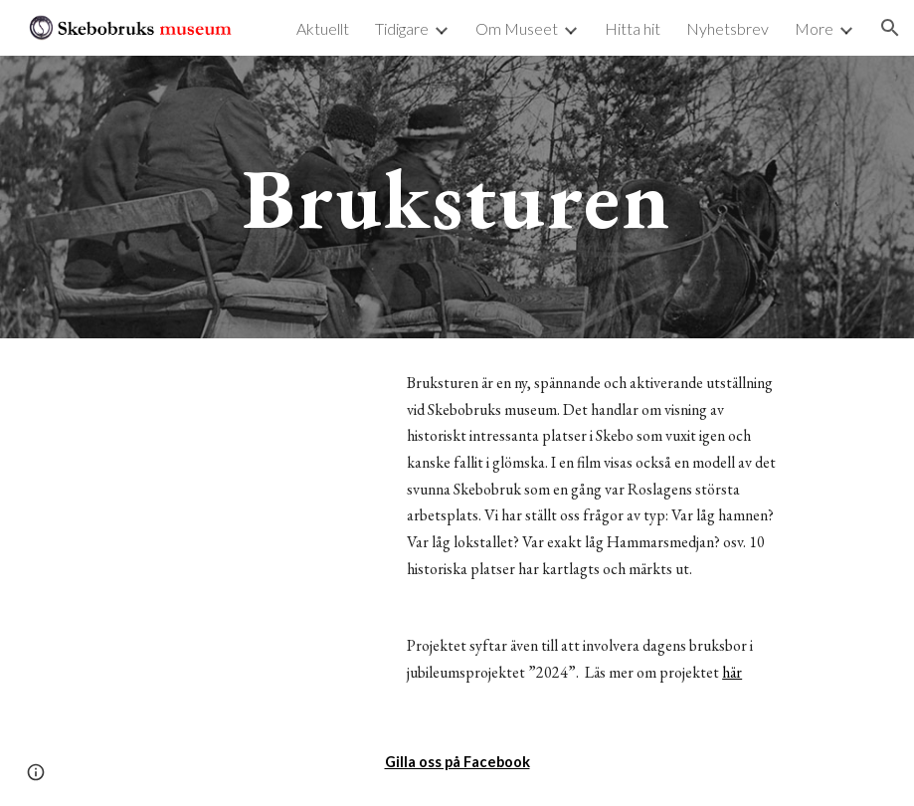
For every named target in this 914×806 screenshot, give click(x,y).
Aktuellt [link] (322, 28)
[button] (890, 28)
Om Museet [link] (516, 28)
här (732, 672)
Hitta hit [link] (632, 28)
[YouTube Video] (218, 452)
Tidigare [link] (402, 28)
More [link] (814, 28)
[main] (456, 196)
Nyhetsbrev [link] (727, 28)
